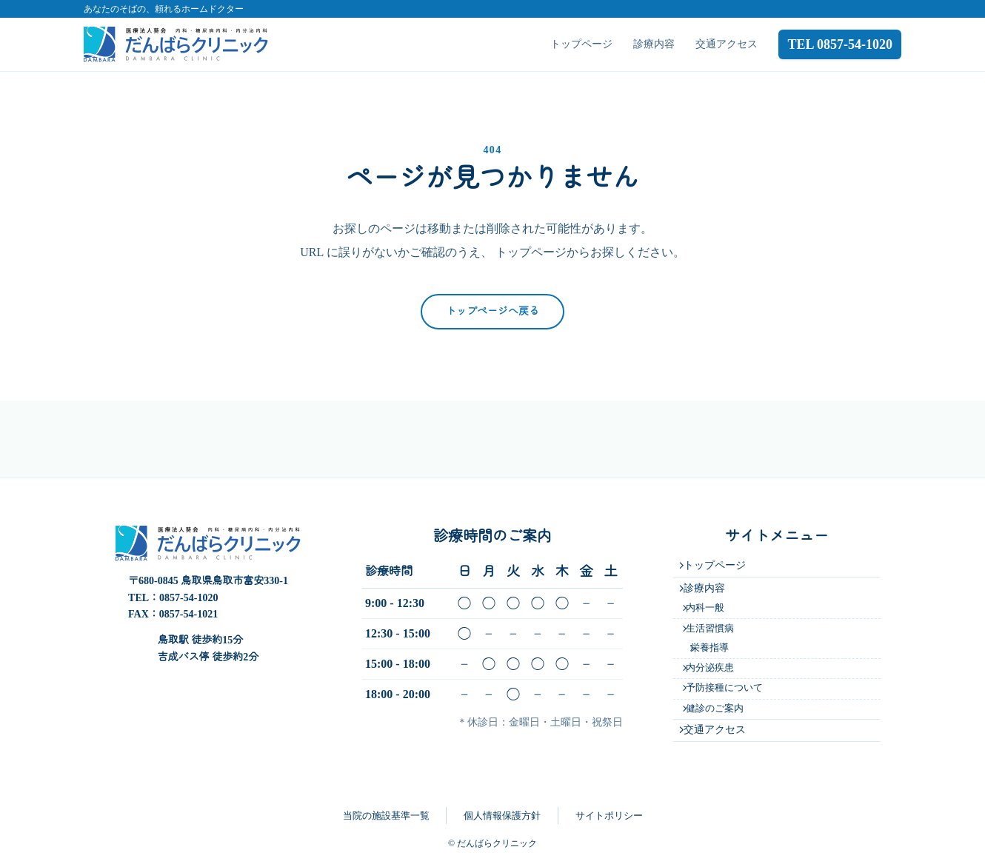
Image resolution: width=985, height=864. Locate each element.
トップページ (581, 44)
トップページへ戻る (492, 311)
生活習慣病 (716, 611)
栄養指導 (718, 633)
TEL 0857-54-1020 (839, 44)
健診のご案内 (720, 703)
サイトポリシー (609, 815)
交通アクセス (726, 44)
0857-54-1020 (188, 568)
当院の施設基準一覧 (386, 815)
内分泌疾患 (716, 657)
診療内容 (654, 44)
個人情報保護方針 (502, 815)
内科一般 (711, 587)
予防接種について (730, 680)
